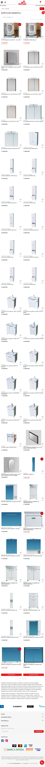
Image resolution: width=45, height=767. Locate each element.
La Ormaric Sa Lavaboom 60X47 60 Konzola (9, 366)
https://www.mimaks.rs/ (15, 763)
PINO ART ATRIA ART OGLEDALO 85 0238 (11, 664)
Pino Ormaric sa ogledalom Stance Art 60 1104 (11, 68)
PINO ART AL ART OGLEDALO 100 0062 (10, 528)
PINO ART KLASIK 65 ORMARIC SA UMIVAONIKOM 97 (9, 584)
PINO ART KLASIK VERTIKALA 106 (9, 610)
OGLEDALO (3, 38)
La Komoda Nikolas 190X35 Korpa (9, 175)
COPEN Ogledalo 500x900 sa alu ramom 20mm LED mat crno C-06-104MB (10, 475)
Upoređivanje (11, 674)
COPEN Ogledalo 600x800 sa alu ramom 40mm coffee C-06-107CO (32, 448)
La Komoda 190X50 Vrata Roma (8, 230)
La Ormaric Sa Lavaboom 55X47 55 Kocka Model (33, 393)
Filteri (42, 8)
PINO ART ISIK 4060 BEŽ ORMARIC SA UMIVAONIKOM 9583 (32, 529)
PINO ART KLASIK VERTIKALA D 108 (31, 610)
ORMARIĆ (3, 93)
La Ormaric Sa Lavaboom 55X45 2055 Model (32, 421)
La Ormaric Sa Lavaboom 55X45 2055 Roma (10, 421)
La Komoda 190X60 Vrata (29, 175)
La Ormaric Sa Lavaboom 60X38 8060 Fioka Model (10, 393)
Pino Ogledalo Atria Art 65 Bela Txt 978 (10, 148)
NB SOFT (26, 763)
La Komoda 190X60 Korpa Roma (8, 202)
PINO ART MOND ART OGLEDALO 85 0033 (11, 501)
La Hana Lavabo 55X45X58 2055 (8, 447)
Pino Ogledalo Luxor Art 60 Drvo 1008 (32, 94)
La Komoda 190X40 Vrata (7, 257)
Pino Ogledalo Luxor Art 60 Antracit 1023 (33, 67)
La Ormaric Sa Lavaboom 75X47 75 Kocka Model (11, 312)
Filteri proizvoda (33, 674)
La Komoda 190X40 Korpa (7, 284)
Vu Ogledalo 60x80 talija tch (29, 39)
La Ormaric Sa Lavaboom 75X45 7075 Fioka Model (10, 339)
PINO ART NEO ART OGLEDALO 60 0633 (10, 555)
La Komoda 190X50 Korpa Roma (31, 230)
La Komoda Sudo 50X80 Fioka (30, 148)
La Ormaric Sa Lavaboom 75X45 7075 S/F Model (33, 312)
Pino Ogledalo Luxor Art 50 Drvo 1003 (10, 121)
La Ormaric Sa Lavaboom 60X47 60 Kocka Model (33, 366)
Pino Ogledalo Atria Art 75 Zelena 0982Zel (33, 121)
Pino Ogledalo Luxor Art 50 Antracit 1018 (10, 94)
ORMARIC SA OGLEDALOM (6, 500)
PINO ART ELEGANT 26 (28, 474)
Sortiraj (3, 8)
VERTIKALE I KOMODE (27, 147)
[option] (22, 5)
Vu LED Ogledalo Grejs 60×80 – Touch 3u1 (11, 39)
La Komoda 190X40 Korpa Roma (31, 257)
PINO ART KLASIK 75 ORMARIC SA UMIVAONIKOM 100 (31, 584)
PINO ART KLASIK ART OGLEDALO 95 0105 (33, 637)
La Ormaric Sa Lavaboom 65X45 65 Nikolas (33, 338)
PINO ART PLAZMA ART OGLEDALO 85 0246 (32, 665)
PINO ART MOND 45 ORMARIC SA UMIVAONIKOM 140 (31, 502)
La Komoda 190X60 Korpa (29, 202)
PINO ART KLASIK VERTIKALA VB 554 (10, 637)
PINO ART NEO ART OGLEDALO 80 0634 (32, 555)
